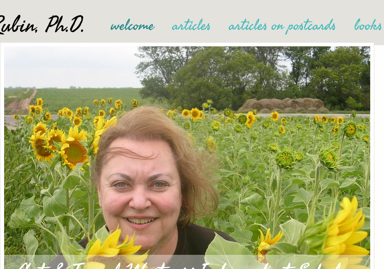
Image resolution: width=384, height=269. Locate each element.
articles (192, 25)
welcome (132, 25)
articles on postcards (282, 25)
